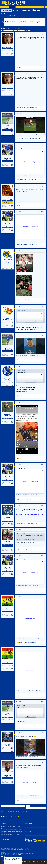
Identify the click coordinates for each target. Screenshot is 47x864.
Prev (4, 30)
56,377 (12, 550)
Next (27, 30)
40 (17, 30)
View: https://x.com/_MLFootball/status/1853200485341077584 (26, 494)
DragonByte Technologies (38, 850)
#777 (41, 649)
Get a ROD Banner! (29, 834)
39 (15, 30)
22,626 (12, 422)
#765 (41, 186)
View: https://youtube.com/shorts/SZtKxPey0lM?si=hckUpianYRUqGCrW (27, 756)
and (23, 299)
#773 (41, 505)
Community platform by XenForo (14, 848)
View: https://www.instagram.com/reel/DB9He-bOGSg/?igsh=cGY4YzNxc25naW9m (29, 690)
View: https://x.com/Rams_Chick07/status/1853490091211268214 (27, 585)
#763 (41, 114)
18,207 (12, 615)
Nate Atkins (27, 826)
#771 (41, 402)
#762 (41, 74)
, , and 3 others (27, 244)
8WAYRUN (20, 854)
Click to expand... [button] (30, 321)
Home (40, 861)
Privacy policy (32, 861)
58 (24, 30)
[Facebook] (2, 856)
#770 (41, 366)
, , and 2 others (30, 138)
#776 (41, 596)
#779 (41, 732)
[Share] (41, 34)
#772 (41, 464)
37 (10, 30)
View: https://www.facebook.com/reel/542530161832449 (25, 102)
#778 (41, 701)
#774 (41, 529)
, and (27, 642)
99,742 (12, 782)
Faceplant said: (20, 533)
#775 (41, 555)
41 (20, 30)
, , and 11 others (30, 458)
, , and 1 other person (28, 107)
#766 (41, 211)
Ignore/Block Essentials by (15, 849)
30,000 (12, 750)
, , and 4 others (28, 800)
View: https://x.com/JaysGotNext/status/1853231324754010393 (26, 795)
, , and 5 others (27, 179)
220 (12, 134)
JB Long (26, 828)
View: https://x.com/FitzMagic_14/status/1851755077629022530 (26, 175)
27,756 (12, 526)
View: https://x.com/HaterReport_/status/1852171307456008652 (26, 239)
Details (3, 852)
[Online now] (7, 43)
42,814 (12, 53)
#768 (41, 306)
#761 (43, 34)
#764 (41, 145)
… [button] (8, 30)
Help (37, 861)
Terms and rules (25, 861)
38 (13, 30)
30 (12, 385)
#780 (41, 762)
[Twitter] (4, 856)
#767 (41, 251)
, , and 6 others (27, 590)
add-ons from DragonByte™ (21, 850)
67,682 (12, 325)
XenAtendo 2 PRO (5, 854)
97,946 (12, 207)
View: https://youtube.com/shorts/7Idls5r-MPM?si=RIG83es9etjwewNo (27, 134)
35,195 (12, 165)
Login (2, 842)
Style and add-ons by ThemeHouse (9, 853)
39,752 (12, 268)
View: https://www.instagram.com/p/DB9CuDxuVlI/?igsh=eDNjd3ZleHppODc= (28, 638)
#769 (41, 335)
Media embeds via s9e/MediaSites (25, 853)
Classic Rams (5, 15)
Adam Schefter (28, 831)
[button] (15, 7)
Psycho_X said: (20, 310)
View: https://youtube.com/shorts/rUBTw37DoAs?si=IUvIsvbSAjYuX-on (27, 355)
